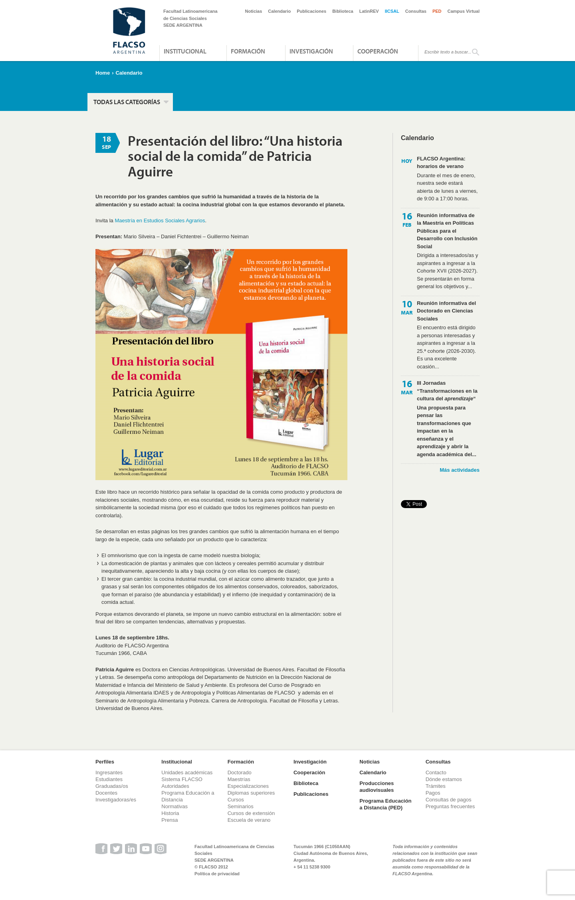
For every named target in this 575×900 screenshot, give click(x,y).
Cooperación (377, 51)
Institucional (185, 51)
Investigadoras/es (115, 800)
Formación (248, 51)
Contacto (436, 772)
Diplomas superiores (251, 793)
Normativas (174, 806)
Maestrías (239, 779)
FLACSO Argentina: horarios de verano (441, 163)
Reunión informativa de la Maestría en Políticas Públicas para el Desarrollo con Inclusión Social (447, 230)
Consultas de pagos (449, 800)
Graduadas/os (111, 786)
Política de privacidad (217, 873)
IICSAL (392, 11)
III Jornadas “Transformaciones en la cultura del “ (447, 391)
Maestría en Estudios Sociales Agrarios (160, 221)
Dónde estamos (444, 779)
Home (102, 73)
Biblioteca (342, 11)
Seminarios (241, 806)
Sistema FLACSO (181, 779)
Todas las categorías (126, 102)
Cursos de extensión (251, 813)
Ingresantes (109, 772)
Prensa (169, 820)
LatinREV (369, 11)
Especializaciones (248, 786)
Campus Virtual (464, 11)
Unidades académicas (186, 772)
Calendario (279, 11)
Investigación (311, 51)
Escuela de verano (249, 820)
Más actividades (460, 470)
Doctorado (240, 772)
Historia (170, 813)
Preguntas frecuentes (450, 806)
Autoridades (175, 786)
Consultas (415, 11)
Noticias (253, 11)
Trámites (436, 786)
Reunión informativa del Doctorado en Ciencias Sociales (446, 311)
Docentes (106, 793)
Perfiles (104, 762)
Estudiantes (109, 779)
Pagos (433, 793)
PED (437, 11)
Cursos (236, 800)
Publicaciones (311, 11)
